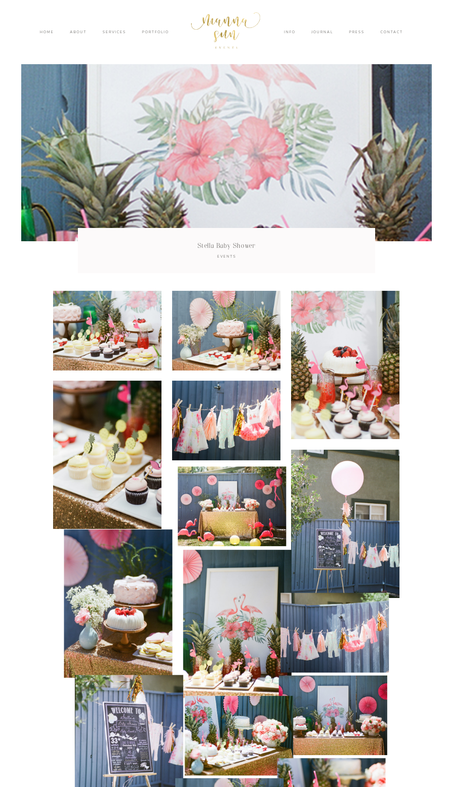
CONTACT (391, 32)
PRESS (357, 32)
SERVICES (114, 32)
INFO (290, 32)
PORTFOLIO (155, 32)
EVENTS (226, 256)
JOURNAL (322, 32)
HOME (47, 32)
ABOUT (78, 32)
